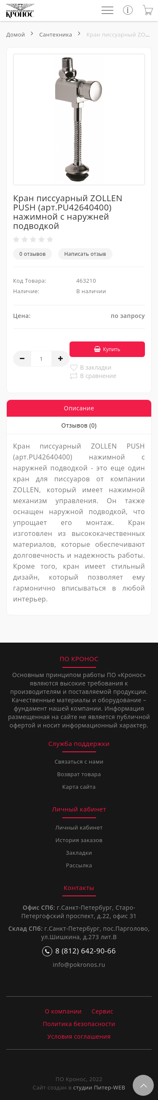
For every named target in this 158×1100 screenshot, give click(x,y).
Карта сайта (79, 786)
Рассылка (79, 865)
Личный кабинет (78, 827)
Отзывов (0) (79, 425)
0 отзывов (32, 253)
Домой (15, 34)
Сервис (102, 1011)
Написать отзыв (85, 253)
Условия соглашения (78, 1036)
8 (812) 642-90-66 (79, 951)
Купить (107, 349)
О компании (63, 1011)
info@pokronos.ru (79, 965)
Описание (79, 408)
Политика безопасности (79, 1024)
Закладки (79, 852)
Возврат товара (79, 774)
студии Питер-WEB (99, 1087)
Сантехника (55, 34)
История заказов (79, 840)
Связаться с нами (78, 761)
